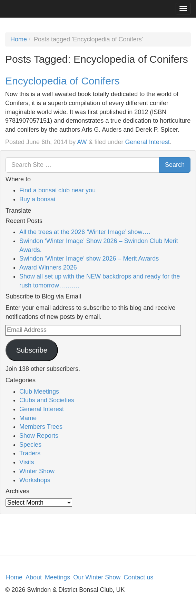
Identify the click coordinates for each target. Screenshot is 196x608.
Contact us (138, 577)
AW (82, 142)
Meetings (57, 577)
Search (175, 164)
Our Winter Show (96, 577)
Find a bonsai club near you (57, 190)
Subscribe (31, 350)
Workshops (34, 480)
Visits (26, 462)
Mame (28, 418)
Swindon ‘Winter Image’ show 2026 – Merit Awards (89, 258)
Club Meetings (39, 391)
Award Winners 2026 (48, 267)
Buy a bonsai (37, 199)
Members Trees (40, 426)
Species (30, 444)
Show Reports (38, 435)
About (34, 577)
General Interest (147, 142)
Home (18, 39)
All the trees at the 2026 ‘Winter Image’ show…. (84, 232)
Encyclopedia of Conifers (62, 81)
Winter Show (37, 471)
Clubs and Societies (46, 400)
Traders (29, 453)
